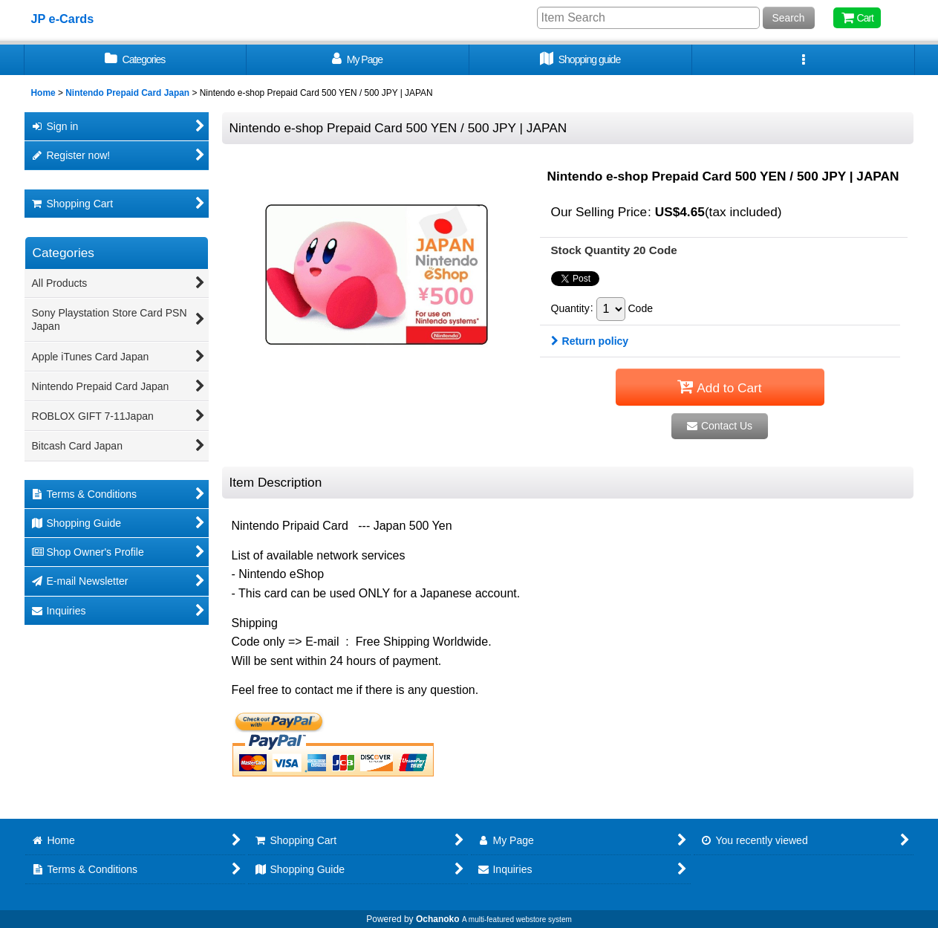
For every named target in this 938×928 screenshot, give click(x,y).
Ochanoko (438, 919)
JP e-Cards (62, 18)
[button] (803, 60)
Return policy (590, 341)
